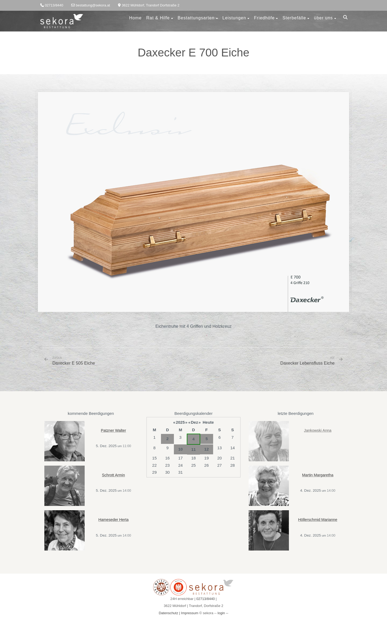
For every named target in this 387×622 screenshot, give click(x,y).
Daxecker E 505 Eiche (73, 360)
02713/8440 (205, 599)
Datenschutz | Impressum (178, 613)
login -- (223, 613)
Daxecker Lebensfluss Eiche (307, 363)
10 (180, 449)
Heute (208, 422)
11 (193, 449)
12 (206, 449)
